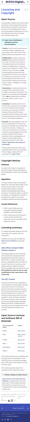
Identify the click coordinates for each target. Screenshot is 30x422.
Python (5, 330)
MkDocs (5, 350)
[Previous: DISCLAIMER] (2, 408)
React (4, 343)
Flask (4, 334)
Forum (16, 154)
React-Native (6, 347)
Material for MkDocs (13, 416)
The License (8, 279)
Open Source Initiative (9, 241)
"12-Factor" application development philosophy (13, 142)
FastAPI (5, 339)
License (21, 330)
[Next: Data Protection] (20, 408)
